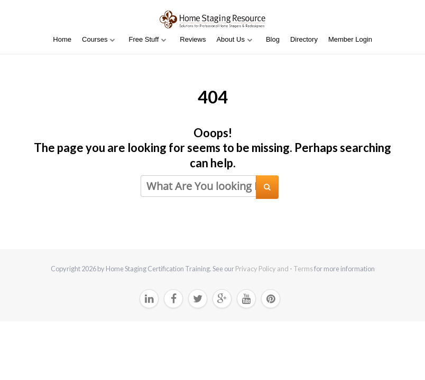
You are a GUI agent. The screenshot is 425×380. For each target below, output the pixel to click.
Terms (303, 268)
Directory (304, 39)
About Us (230, 39)
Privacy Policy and (262, 268)
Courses (94, 39)
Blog (273, 39)
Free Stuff (143, 39)
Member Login (350, 39)
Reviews (193, 39)
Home (62, 39)
